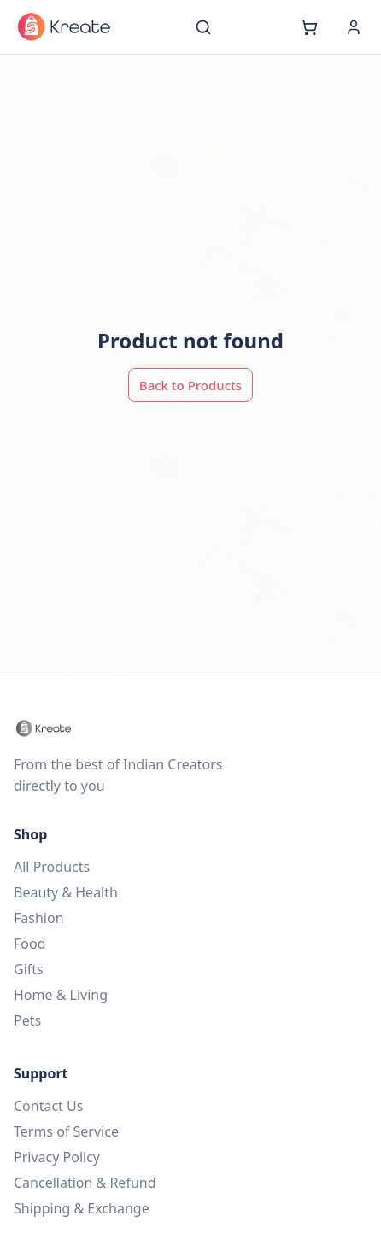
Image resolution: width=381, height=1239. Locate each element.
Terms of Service (66, 1131)
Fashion (39, 918)
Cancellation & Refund (85, 1182)
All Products (52, 866)
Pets (27, 1020)
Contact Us (48, 1105)
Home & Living (61, 994)
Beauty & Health (66, 892)
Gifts (29, 969)
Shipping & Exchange (81, 1208)
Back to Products (190, 385)
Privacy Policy (57, 1157)
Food (30, 943)
